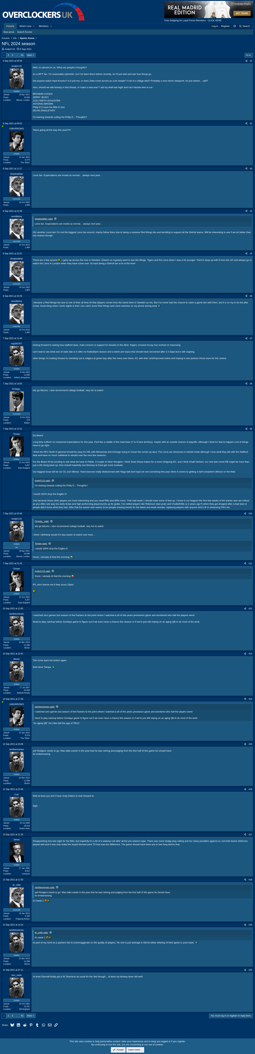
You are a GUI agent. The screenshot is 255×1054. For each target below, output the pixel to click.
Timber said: (41, 543)
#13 (250, 653)
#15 (250, 744)
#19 (250, 925)
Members (43, 26)
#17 (250, 834)
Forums (10, 26)
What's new (25, 26)
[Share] (246, 61)
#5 (251, 253)
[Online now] (3, 127)
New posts (9, 32)
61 (22, 55)
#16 (250, 789)
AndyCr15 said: (42, 480)
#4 (251, 211)
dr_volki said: (41, 932)
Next (29, 55)
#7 (251, 338)
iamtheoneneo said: (45, 706)
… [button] (17, 55)
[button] (34, 26)
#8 (251, 383)
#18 (250, 879)
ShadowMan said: (44, 218)
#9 (251, 429)
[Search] (244, 26)
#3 (251, 168)
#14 (250, 699)
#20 (250, 970)
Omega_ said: (42, 521)
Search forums (24, 32)
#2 (251, 123)
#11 (250, 563)
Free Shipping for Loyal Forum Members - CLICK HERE (193, 20)
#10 (250, 513)
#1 (251, 61)
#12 (250, 608)
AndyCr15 (10, 49)
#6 (251, 296)
